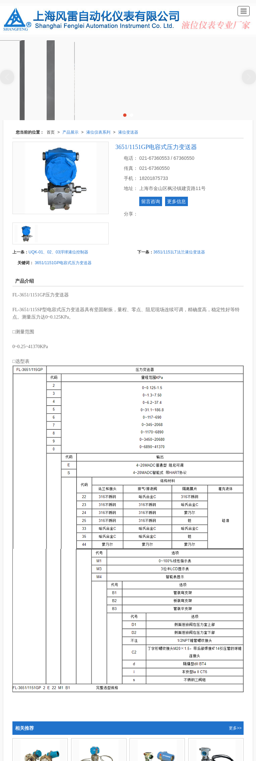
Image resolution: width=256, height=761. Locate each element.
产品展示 (70, 132)
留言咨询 (150, 201)
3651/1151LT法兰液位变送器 (179, 251)
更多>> (235, 727)
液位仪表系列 (98, 132)
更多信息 (176, 201)
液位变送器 (128, 132)
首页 (51, 132)
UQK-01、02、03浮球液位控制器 (58, 251)
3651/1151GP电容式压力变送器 (63, 262)
